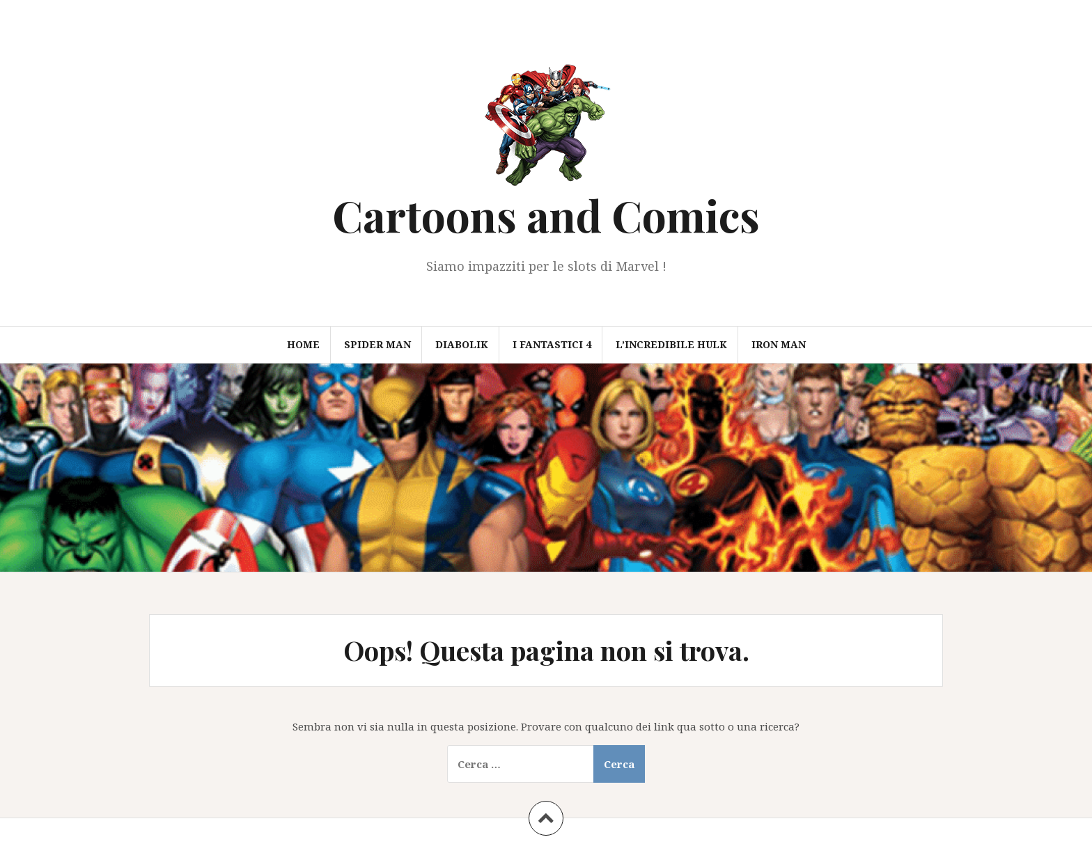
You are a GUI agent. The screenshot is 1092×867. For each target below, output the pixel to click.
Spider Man (377, 344)
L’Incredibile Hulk (671, 344)
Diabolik (461, 344)
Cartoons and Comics (546, 215)
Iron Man (778, 344)
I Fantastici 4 (552, 344)
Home (303, 344)
